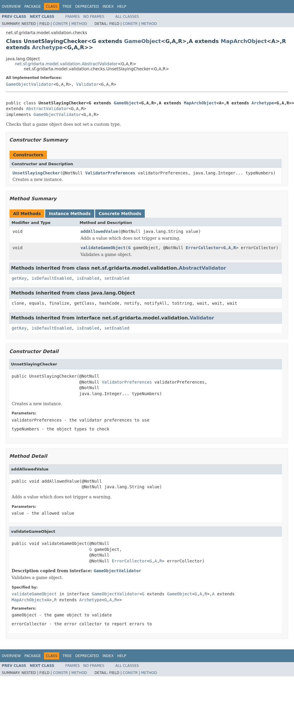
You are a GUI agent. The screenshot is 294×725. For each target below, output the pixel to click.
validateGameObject (103, 247)
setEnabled (116, 278)
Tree (67, 6)
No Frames (93, 17)
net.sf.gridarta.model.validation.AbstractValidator (66, 63)
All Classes (127, 17)
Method (79, 24)
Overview (11, 6)
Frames (72, 17)
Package (32, 6)
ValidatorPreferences (110, 173)
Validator (87, 84)
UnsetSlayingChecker (36, 173)
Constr (60, 24)
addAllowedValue (99, 231)
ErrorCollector (203, 247)
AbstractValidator (47, 108)
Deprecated (87, 6)
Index (108, 6)
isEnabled (88, 278)
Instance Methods (69, 213)
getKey (19, 278)
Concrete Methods (120, 213)
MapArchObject (244, 41)
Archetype (47, 47)
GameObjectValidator (30, 84)
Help (121, 6)
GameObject (142, 41)
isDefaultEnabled (52, 278)
